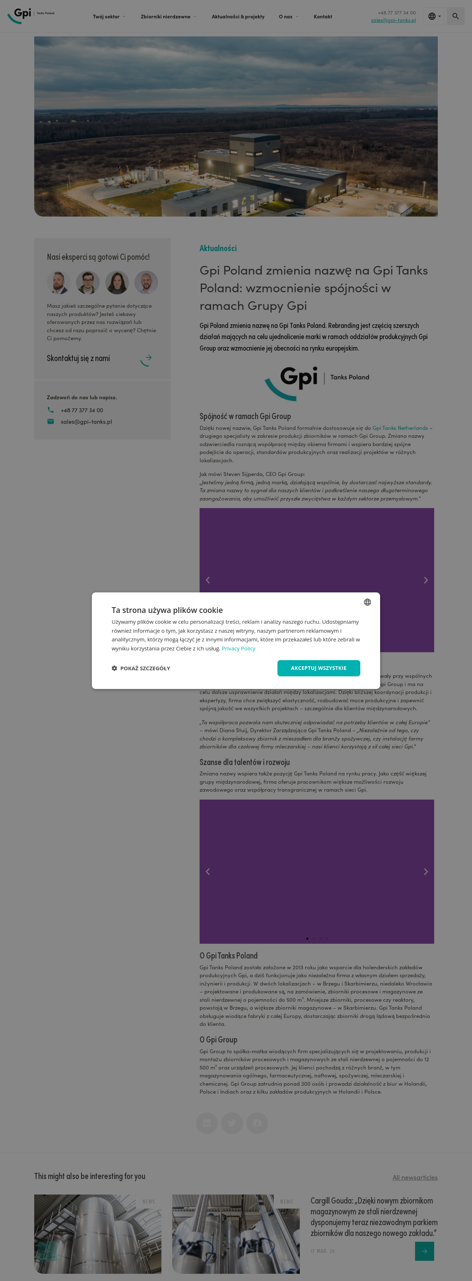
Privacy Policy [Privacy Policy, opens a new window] (239, 648)
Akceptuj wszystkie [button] (319, 667)
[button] (141, 668)
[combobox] (367, 601)
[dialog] (236, 640)
